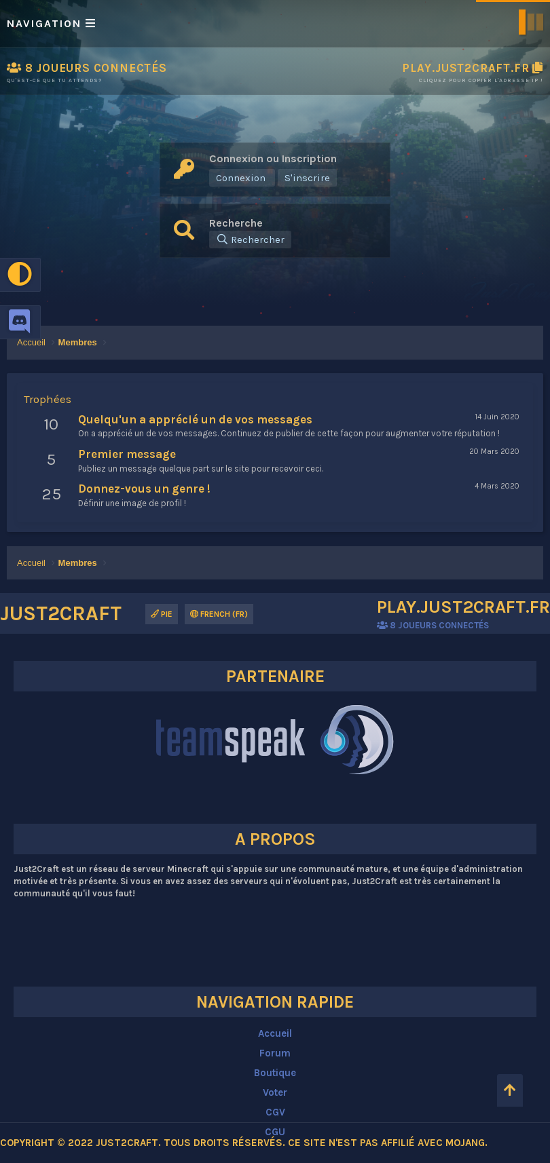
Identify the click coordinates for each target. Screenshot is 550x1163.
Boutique (275, 1073)
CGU (275, 1132)
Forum (275, 1053)
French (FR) (219, 614)
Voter (275, 1092)
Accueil (275, 1033)
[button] (275, 23)
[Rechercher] (250, 239)
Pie (161, 614)
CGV (275, 1112)
